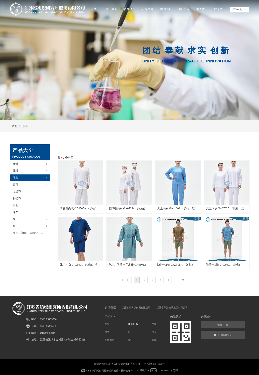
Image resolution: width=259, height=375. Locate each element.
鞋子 (30, 219)
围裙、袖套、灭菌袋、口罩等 (31, 232)
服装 (30, 177)
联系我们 (219, 9)
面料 (30, 184)
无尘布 (17, 191)
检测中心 (165, 9)
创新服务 (183, 9)
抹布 (15, 212)
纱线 (30, 170)
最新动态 (129, 9)
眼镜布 (17, 198)
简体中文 (237, 9)
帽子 (30, 225)
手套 (30, 205)
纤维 (30, 163)
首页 (93, 9)
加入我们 (201, 9)
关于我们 (111, 9)
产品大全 (147, 9)
